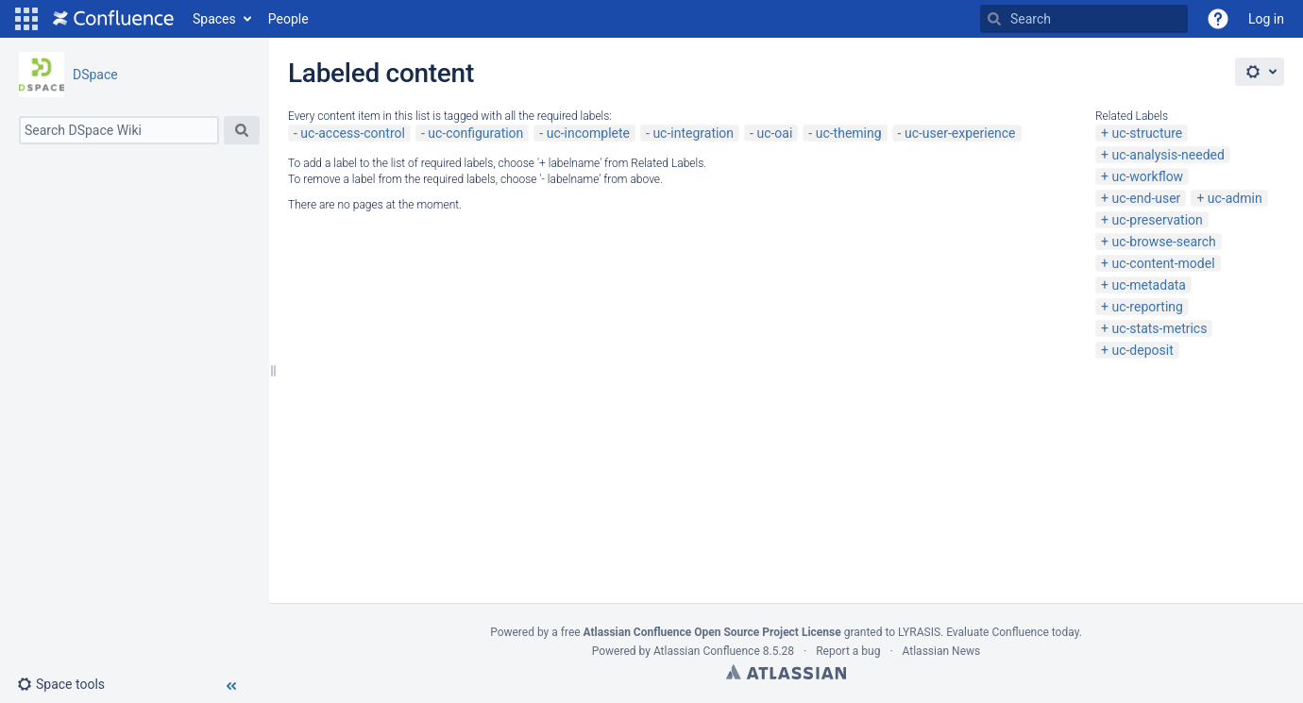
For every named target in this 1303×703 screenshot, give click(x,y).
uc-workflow (1147, 176)
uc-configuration (475, 133)
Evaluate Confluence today (1012, 632)
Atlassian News (942, 651)
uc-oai (774, 133)
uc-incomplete (588, 133)
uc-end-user (1145, 198)
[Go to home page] (113, 19)
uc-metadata (1148, 285)
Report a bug (848, 651)
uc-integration (693, 133)
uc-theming (849, 133)
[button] (26, 19)
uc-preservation (1156, 219)
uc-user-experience (960, 133)
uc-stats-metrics (1159, 328)
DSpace (95, 74)
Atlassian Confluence (706, 651)
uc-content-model (1162, 263)
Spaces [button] (214, 18)
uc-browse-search (1163, 241)
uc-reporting (1146, 306)
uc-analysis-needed (1167, 154)
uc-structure (1146, 133)
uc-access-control (352, 133)
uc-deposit (1142, 350)
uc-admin (1235, 198)
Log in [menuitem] (1266, 18)
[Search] (994, 18)
